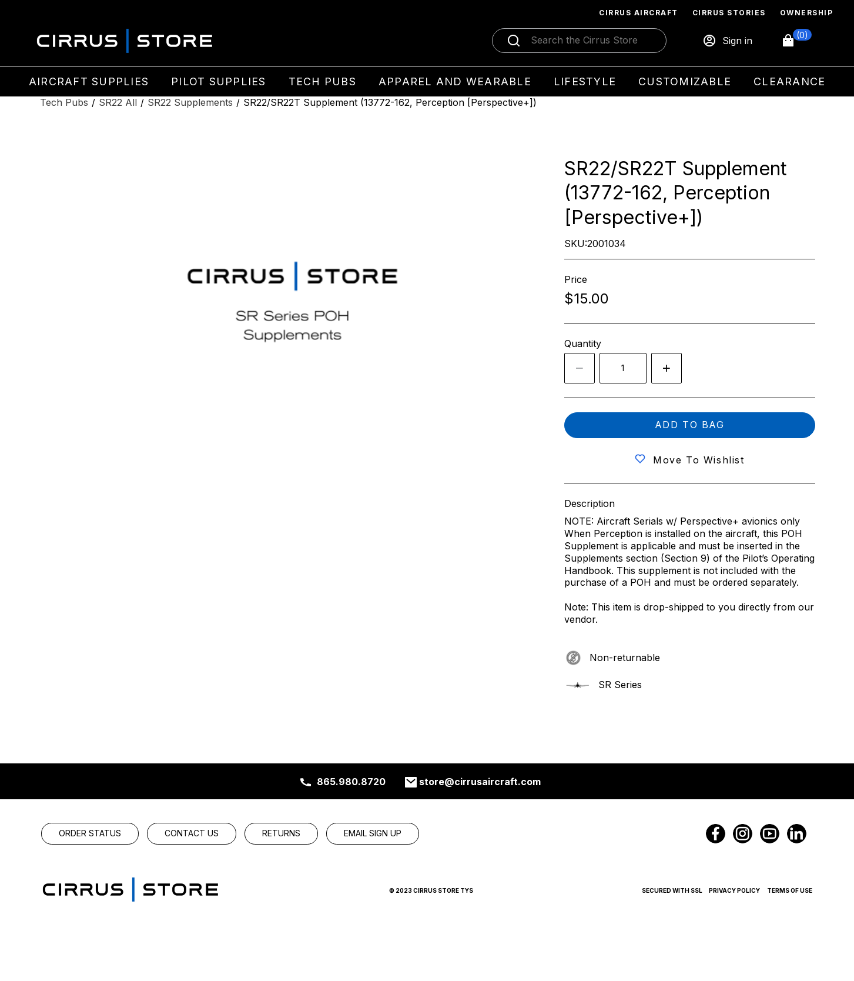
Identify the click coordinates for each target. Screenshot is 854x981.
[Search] (592, 40)
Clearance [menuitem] (789, 81)
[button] (796, 40)
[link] (90, 833)
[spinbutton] (623, 368)
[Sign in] (727, 40)
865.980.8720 (351, 782)
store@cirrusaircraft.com (480, 782)
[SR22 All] (118, 102)
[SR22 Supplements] (190, 102)
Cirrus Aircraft (638, 12)
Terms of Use (789, 890)
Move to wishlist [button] (699, 460)
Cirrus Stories (729, 12)
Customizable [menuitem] (684, 81)
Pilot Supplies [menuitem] (218, 81)
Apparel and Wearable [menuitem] (455, 81)
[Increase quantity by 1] (666, 368)
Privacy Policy (734, 890)
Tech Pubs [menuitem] (322, 81)
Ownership (806, 12)
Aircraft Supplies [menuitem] (89, 81)
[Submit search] (514, 40)
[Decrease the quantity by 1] (579, 368)
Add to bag (690, 425)
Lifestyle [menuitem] (585, 81)
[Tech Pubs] (64, 102)
